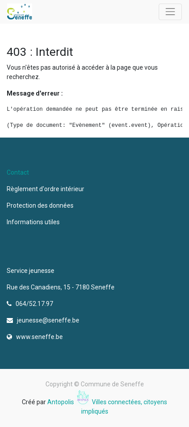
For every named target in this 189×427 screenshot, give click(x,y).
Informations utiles (34, 222)
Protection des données (41, 205)
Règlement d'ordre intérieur (45, 189)
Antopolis (61, 402)
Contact (18, 172)
